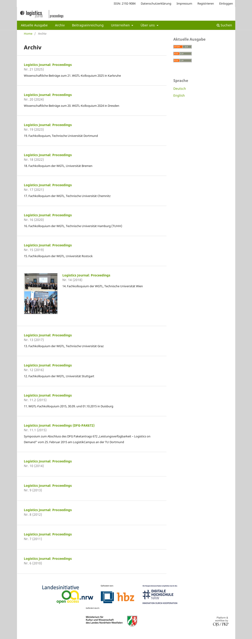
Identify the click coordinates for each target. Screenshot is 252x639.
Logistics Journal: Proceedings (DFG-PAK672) (59, 425)
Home (28, 33)
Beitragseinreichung (88, 25)
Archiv (60, 25)
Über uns (148, 25)
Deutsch (179, 88)
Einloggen (226, 3)
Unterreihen (121, 25)
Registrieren (205, 3)
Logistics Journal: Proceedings (48, 64)
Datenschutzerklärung (156, 3)
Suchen (224, 25)
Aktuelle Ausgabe (34, 25)
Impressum (184, 3)
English (179, 95)
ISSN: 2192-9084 (125, 3)
